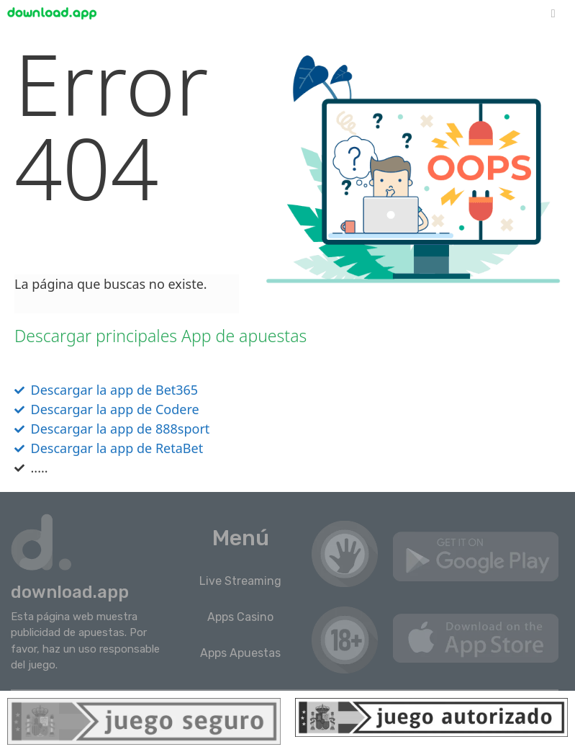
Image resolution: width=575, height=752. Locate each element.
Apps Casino (240, 617)
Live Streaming (240, 581)
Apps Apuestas (240, 653)
